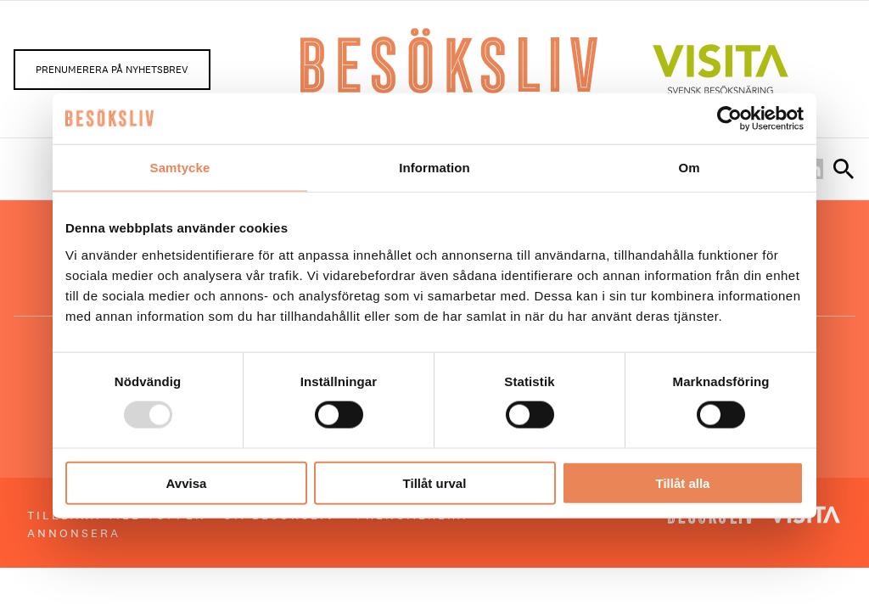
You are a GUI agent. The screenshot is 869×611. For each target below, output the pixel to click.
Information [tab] (434, 167)
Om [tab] (688, 167)
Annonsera (74, 533)
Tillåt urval (435, 482)
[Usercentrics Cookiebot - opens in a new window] (729, 119)
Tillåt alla (683, 482)
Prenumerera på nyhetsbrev (112, 69)
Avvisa (186, 482)
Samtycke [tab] (180, 167)
